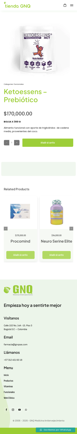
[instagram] (13, 409)
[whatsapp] (26, 409)
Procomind (20, 242)
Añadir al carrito (48, 143)
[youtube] (19, 409)
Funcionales (19, 84)
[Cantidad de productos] (11, 143)
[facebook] (6, 409)
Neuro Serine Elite (56, 242)
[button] (6, 230)
